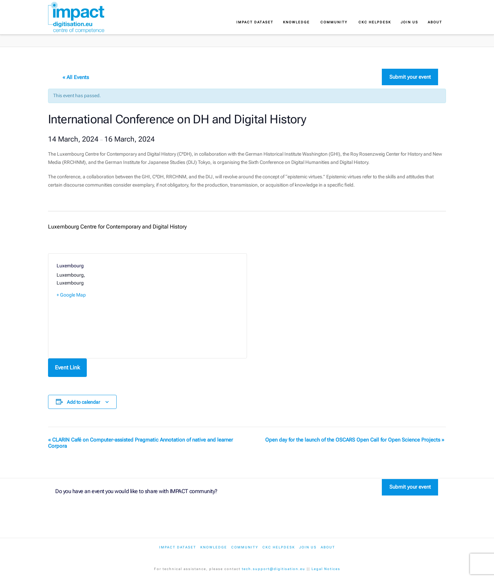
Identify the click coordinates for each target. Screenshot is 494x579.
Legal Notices (325, 569)
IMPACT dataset (177, 547)
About (328, 547)
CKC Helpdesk (278, 547)
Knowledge (213, 547)
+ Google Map (71, 295)
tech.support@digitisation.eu (273, 569)
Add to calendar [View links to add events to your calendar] (83, 402)
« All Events (75, 77)
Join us (308, 547)
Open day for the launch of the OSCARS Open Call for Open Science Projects (354, 440)
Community (244, 547)
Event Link (67, 367)
